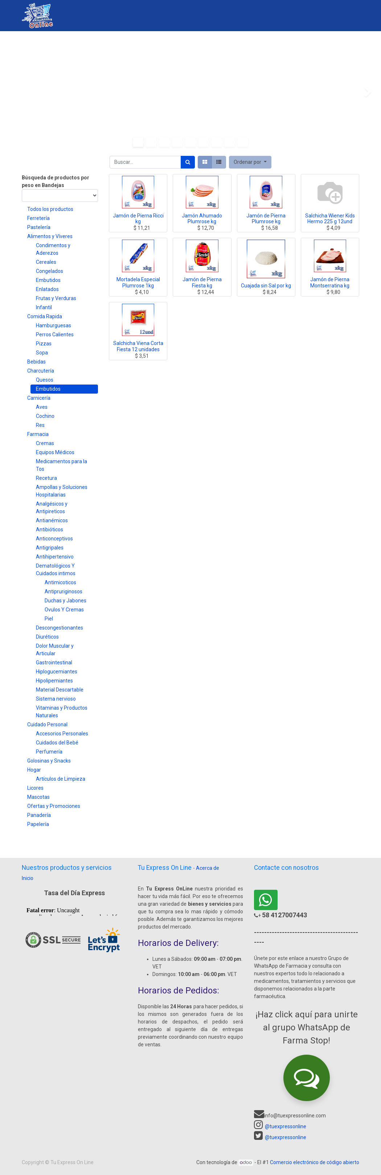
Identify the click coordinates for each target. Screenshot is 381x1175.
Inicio (27, 878)
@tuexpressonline (285, 1126)
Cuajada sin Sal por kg (266, 285)
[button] (250, 162)
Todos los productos (50, 209)
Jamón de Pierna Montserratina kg (329, 282)
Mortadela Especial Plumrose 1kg (138, 282)
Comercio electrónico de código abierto (314, 1162)
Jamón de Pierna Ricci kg (138, 219)
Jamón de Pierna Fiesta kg (202, 282)
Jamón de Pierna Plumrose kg (266, 219)
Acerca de (207, 868)
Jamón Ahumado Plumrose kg (202, 219)
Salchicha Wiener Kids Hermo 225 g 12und (330, 219)
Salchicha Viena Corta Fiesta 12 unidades (138, 346)
